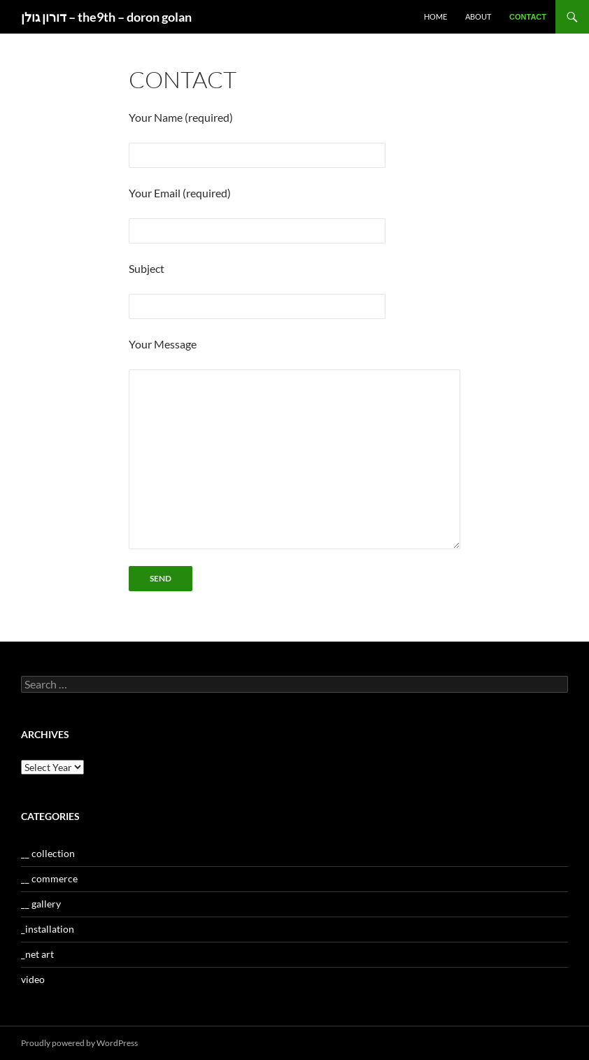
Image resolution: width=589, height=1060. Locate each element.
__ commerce (49, 878)
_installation (47, 929)
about (478, 16)
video (33, 979)
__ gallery (41, 904)
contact (527, 17)
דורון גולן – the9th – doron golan (106, 16)
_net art (37, 954)
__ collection (48, 853)
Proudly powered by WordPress (79, 1043)
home (435, 16)
